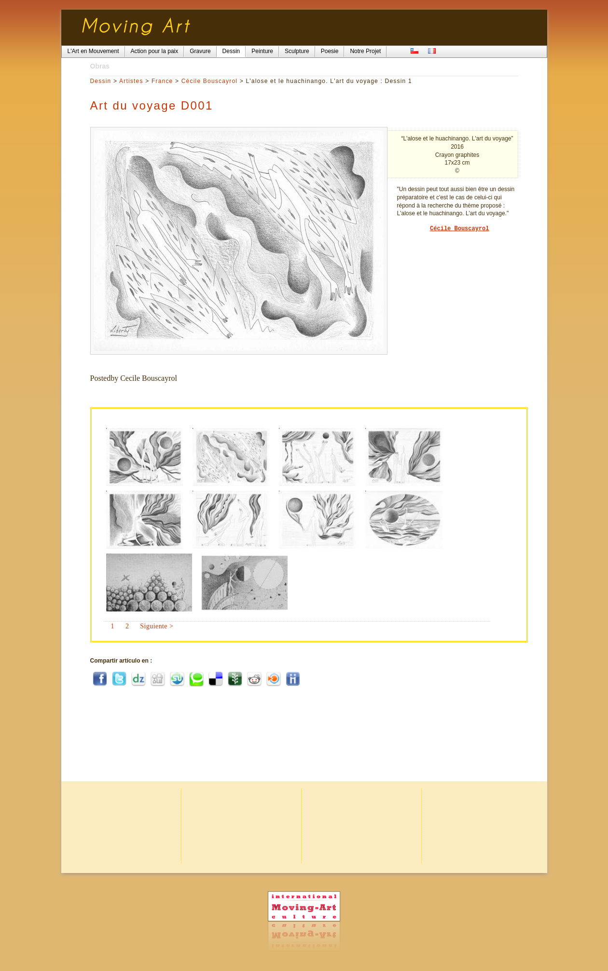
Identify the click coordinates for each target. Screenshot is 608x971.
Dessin (100, 81)
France (162, 81)
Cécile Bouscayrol (209, 81)
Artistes (131, 81)
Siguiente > (156, 626)
